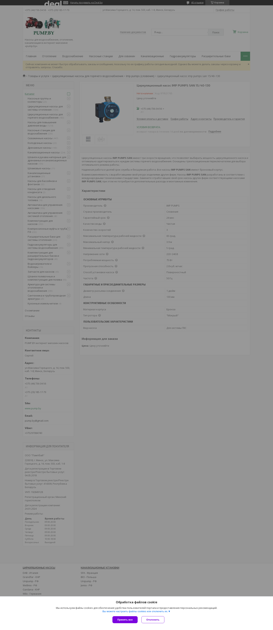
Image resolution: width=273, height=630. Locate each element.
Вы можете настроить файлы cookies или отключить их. (135, 611)
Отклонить (152, 619)
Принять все (125, 619)
